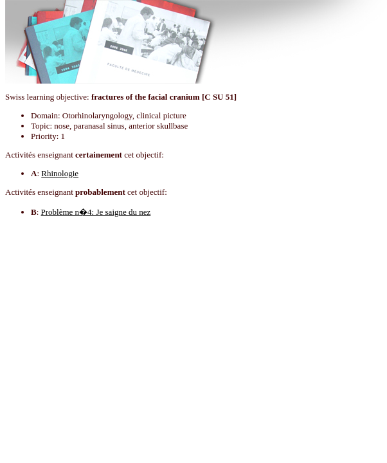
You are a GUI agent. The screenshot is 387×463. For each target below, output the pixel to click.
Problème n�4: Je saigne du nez (96, 212)
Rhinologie (59, 173)
